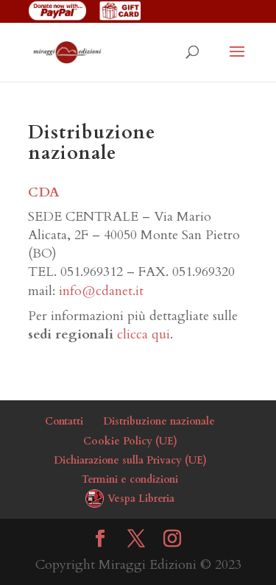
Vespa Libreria (140, 499)
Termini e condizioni (130, 479)
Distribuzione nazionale (159, 421)
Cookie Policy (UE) (130, 441)
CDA (44, 192)
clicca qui (143, 334)
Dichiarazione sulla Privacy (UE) (130, 460)
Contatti (64, 421)
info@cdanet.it (101, 291)
